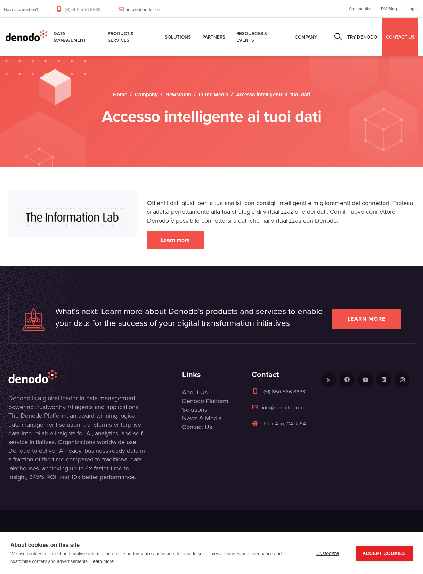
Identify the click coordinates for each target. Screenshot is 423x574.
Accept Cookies (384, 553)
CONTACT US (400, 36)
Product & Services (121, 36)
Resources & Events (251, 36)
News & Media (202, 418)
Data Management (70, 36)
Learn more (175, 240)
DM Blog (389, 9)
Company (306, 36)
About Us (195, 392)
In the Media (213, 94)
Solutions (178, 36)
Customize (327, 553)
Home (120, 94)
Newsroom (178, 94)
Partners (213, 36)
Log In (413, 9)
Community (360, 9)
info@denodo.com (144, 9)
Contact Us (197, 427)
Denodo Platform (205, 400)
